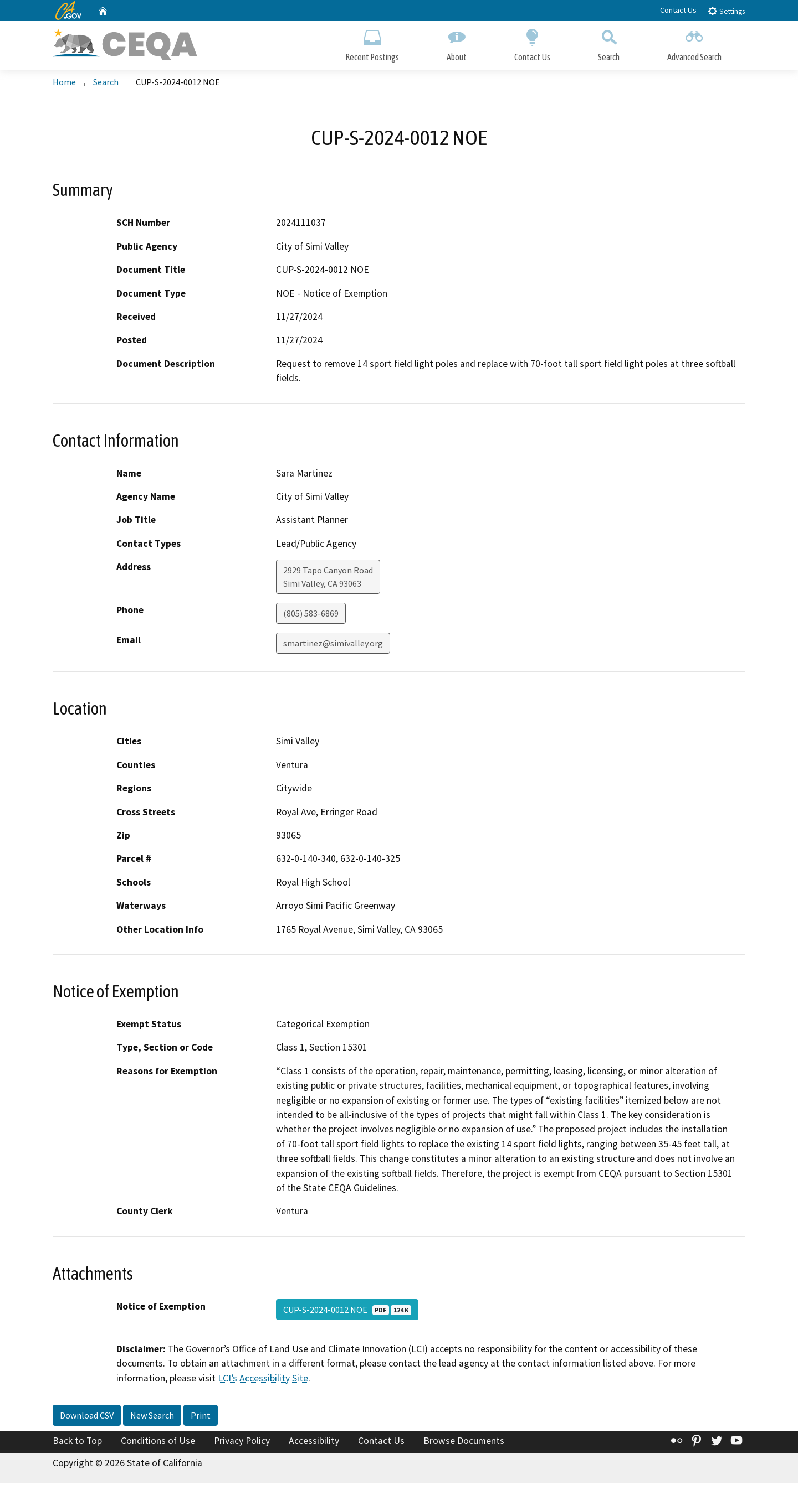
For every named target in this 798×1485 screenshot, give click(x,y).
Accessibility (314, 1443)
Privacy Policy (242, 1443)
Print (201, 1417)
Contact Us (678, 10)
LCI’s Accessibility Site (263, 1380)
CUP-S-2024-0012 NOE (347, 1311)
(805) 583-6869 (311, 615)
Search (609, 43)
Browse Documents (463, 1443)
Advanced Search (694, 43)
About (457, 43)
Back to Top (77, 1443)
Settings (726, 11)
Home (64, 83)
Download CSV (87, 1417)
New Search (152, 1417)
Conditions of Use (158, 1443)
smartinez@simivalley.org (333, 645)
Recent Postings (372, 43)
